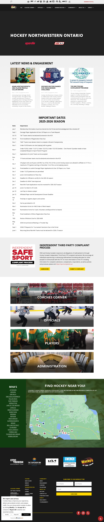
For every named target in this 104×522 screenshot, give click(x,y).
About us (42, 489)
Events (42, 498)
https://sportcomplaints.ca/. (64, 264)
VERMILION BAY (13, 436)
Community (43, 479)
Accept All (26, 514)
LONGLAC (13, 408)
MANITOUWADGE (13, 410)
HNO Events (43, 500)
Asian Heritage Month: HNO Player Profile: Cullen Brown (21, 88)
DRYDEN (13, 392)
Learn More (45, 269)
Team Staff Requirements (14, 493)
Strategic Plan (44, 495)
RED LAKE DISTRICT (13, 425)
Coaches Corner (15, 488)
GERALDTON (13, 403)
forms (27, 491)
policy (27, 489)
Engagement (22, 92)
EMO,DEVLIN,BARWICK (13, 397)
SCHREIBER (13, 427)
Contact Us (43, 493)
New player (28, 481)
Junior (27, 485)
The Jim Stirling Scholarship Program (79, 87)
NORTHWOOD (13, 419)
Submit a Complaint (77, 269)
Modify (7, 514)
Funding (42, 485)
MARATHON (13, 412)
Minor (27, 483)
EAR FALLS (13, 394)
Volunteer (43, 487)
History (42, 491)
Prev (26, 2)
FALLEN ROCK (13, 399)
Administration (30, 487)
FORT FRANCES (13, 401)
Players (27, 479)
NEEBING (13, 414)
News (27, 92)
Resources (13, 496)
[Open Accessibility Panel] (100, 518)
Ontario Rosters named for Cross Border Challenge (51, 88)
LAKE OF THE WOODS (13, 405)
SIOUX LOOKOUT (13, 430)
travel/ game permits (29, 494)
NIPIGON (13, 416)
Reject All (16, 514)
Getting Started (15, 490)
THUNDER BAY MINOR (13, 434)
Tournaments (44, 502)
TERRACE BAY (13, 432)
